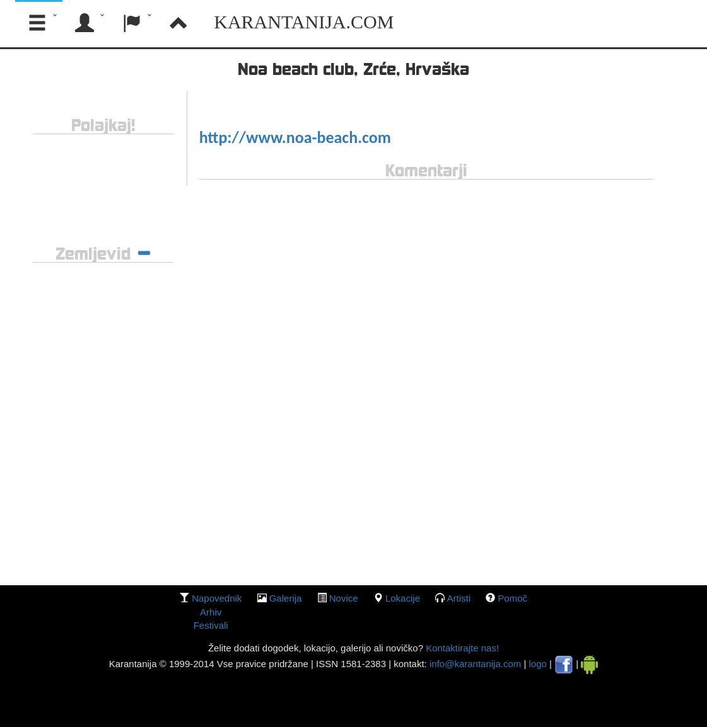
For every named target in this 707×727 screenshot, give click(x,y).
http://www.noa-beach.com (295, 137)
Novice (343, 598)
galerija (285, 598)
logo (538, 663)
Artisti (459, 598)
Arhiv (210, 612)
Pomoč (512, 598)
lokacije (402, 598)
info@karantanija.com (475, 663)
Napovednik (217, 598)
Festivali (211, 625)
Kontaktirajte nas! (461, 648)
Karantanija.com (304, 21)
